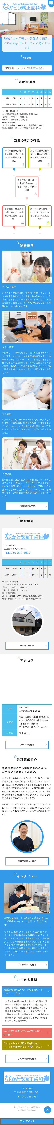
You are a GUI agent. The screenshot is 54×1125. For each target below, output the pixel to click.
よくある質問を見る (27, 1059)
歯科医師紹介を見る (27, 861)
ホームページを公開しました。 (31, 68)
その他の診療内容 (27, 506)
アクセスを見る (27, 745)
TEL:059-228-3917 (17, 552)
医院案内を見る (27, 646)
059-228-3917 (27, 1121)
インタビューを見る (27, 965)
